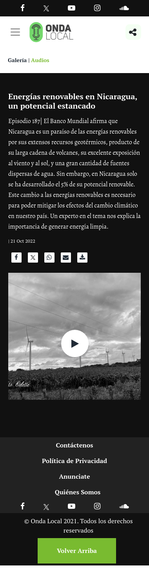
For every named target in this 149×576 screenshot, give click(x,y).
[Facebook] (22, 8)
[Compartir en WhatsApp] (49, 259)
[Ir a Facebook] (22, 506)
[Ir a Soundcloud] (124, 506)
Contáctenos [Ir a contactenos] (74, 445)
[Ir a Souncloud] (124, 8)
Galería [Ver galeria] (17, 60)
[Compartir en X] (33, 259)
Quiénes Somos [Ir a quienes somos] (77, 492)
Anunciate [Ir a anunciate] (74, 476)
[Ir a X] (46, 506)
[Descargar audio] (82, 259)
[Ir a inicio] (51, 32)
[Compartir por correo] (66, 259)
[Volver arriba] (74, 550)
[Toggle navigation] (15, 32)
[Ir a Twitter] (46, 8)
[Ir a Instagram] (97, 8)
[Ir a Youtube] (71, 8)
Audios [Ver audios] (40, 60)
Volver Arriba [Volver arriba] (77, 550)
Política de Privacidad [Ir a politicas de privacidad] (74, 460)
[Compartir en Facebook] (16, 259)
